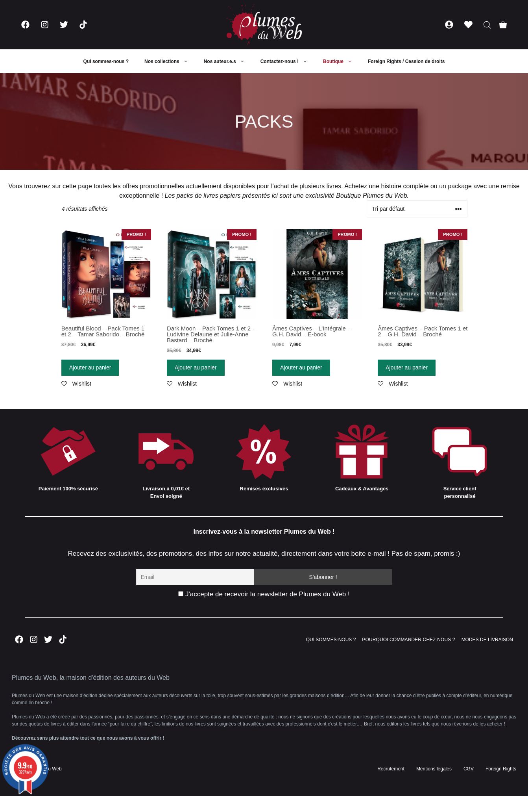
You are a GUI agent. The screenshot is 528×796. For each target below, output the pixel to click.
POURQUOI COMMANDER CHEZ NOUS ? (408, 639)
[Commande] (417, 208)
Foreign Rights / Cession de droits (406, 61)
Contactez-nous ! (287, 61)
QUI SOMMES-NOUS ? (331, 639)
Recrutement (390, 769)
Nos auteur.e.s (228, 61)
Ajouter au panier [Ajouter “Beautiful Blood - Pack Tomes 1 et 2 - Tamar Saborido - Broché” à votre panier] (90, 367)
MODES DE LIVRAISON (487, 639)
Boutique (341, 61)
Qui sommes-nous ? (106, 61)
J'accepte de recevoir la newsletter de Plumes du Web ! (263, 594)
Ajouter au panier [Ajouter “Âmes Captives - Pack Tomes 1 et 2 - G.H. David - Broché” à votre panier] (407, 367)
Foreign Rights (501, 769)
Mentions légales (434, 769)
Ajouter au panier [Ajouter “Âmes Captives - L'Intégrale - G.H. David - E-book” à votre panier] (301, 367)
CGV (468, 769)
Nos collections (170, 61)
